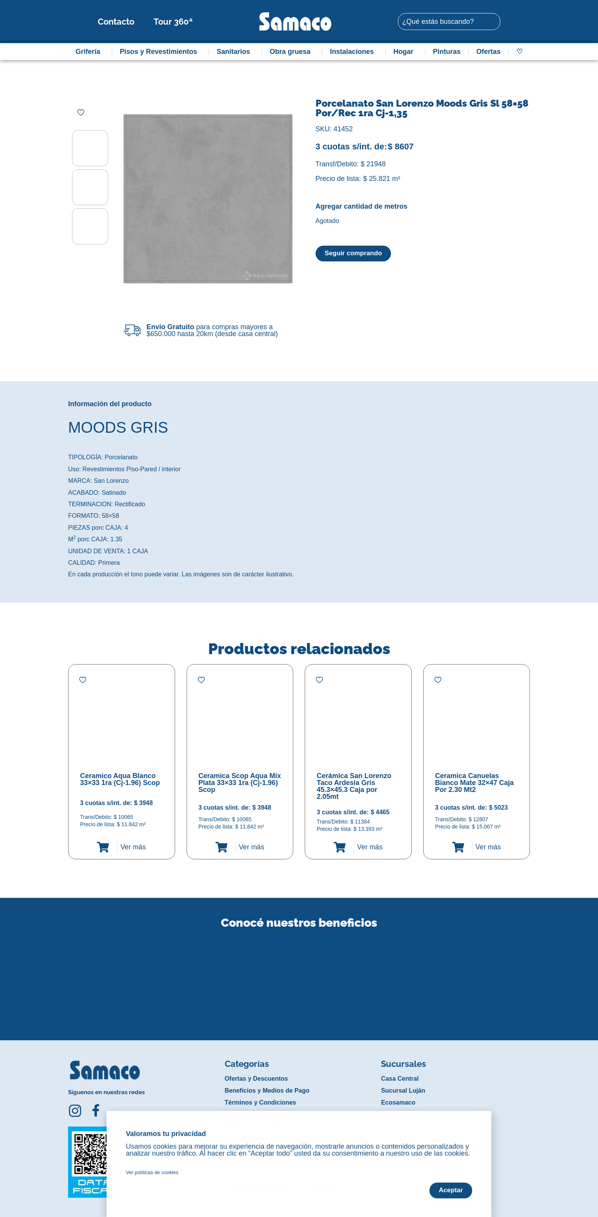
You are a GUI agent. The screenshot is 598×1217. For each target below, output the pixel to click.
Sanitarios (235, 51)
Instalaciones (354, 51)
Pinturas (447, 51)
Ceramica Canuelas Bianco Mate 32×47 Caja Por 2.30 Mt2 (474, 782)
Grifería (89, 51)
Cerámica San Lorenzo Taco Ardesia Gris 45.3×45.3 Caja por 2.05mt (354, 786)
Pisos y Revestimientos (160, 51)
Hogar (405, 51)
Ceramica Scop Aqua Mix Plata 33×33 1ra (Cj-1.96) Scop (240, 782)
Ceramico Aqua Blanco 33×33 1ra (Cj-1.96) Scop (120, 779)
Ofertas (488, 51)
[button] (73, 977)
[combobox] (449, 21)
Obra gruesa (292, 51)
